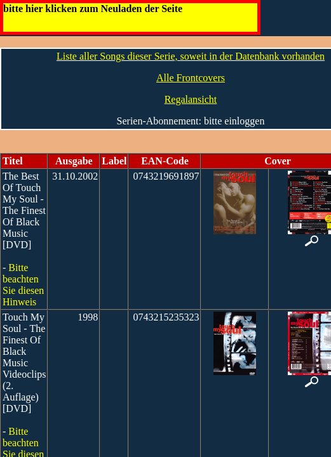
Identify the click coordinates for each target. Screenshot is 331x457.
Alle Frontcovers (190, 77)
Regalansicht (191, 99)
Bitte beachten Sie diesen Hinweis (23, 284)
